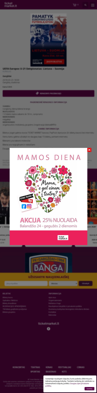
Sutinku (89, 389)
